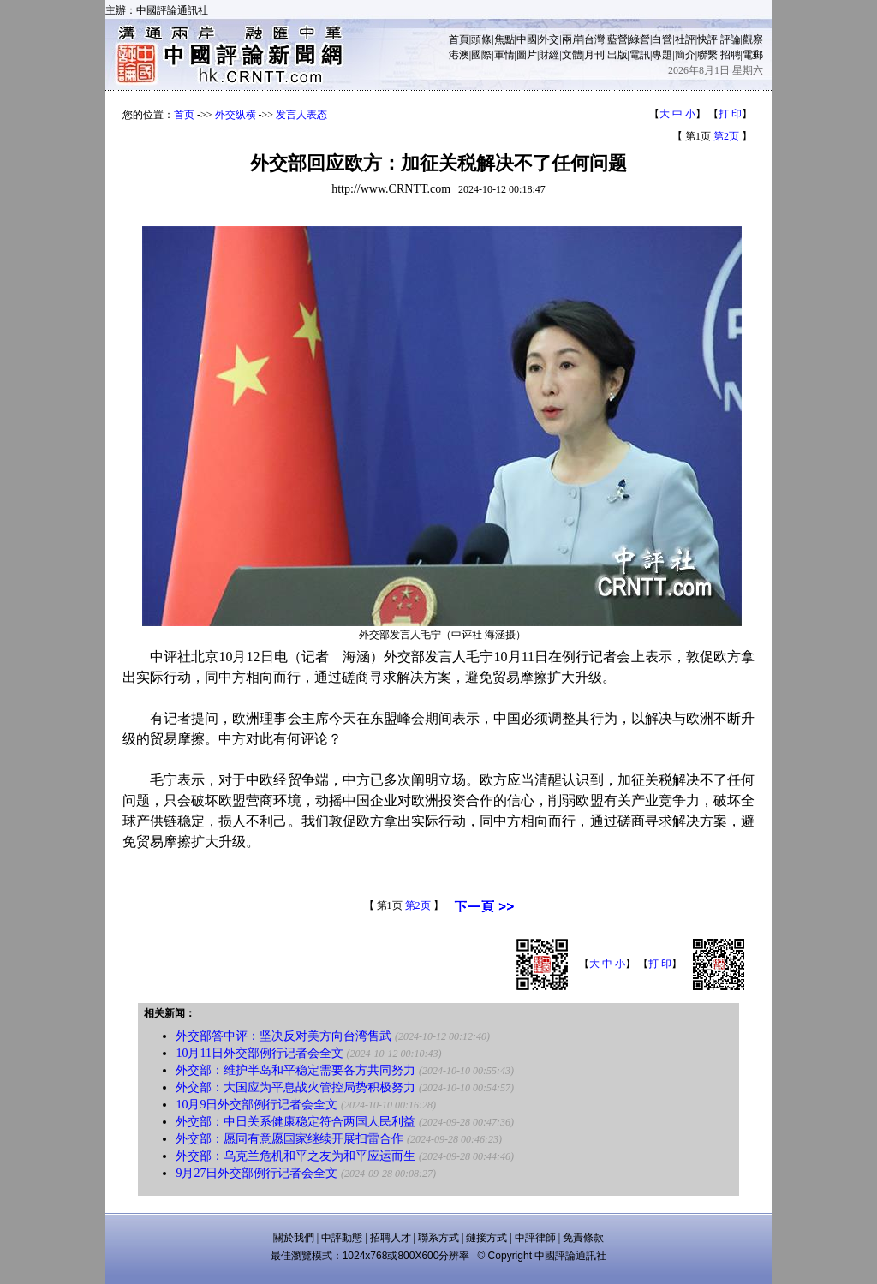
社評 (685, 39)
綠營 (639, 39)
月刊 (594, 55)
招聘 (730, 55)
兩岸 (572, 39)
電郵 (753, 55)
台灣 (594, 39)
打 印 (730, 114)
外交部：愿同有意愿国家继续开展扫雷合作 (289, 1138)
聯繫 (707, 55)
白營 (662, 39)
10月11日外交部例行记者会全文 (259, 1053)
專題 (662, 55)
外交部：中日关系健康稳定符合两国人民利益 (295, 1121)
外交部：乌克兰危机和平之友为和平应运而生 (295, 1156)
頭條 (481, 39)
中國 (526, 39)
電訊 (639, 55)
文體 (572, 55)
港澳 (459, 55)
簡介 (685, 55)
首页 (184, 115)
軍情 (504, 55)
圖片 (526, 55)
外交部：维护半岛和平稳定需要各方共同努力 (295, 1070)
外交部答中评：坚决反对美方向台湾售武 (283, 1036)
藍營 (617, 39)
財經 (549, 55)
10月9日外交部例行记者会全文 (256, 1104)
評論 (730, 39)
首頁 (459, 39)
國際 (481, 55)
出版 (617, 55)
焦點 (504, 39)
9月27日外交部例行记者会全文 (256, 1173)
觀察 (753, 39)
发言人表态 (301, 115)
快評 (707, 39)
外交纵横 (235, 115)
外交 (549, 39)
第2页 (726, 136)
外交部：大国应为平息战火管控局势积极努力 (295, 1087)
